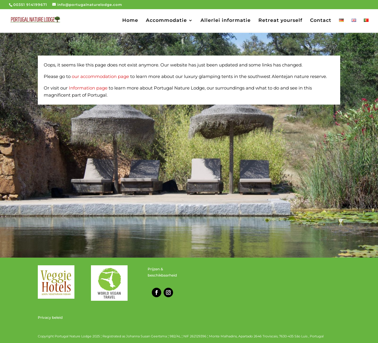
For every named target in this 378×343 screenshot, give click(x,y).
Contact (320, 20)
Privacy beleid (50, 317)
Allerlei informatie (226, 20)
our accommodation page (100, 76)
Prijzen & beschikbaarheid (162, 272)
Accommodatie (166, 20)
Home (130, 20)
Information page (88, 88)
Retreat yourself (280, 20)
